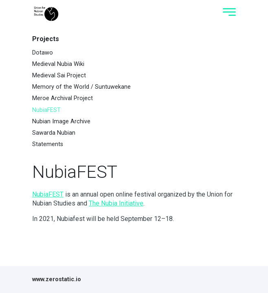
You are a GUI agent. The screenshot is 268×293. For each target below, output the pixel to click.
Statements (47, 144)
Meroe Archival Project (62, 98)
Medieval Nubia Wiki (58, 64)
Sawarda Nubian (53, 132)
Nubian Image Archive (61, 121)
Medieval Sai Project (59, 75)
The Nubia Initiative (116, 203)
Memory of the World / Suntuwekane (81, 86)
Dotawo (42, 52)
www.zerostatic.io (56, 279)
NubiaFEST (46, 110)
